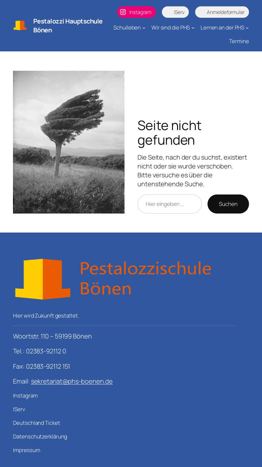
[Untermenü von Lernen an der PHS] (247, 27)
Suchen (228, 203)
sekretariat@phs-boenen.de (72, 381)
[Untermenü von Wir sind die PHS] (193, 27)
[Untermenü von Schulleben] (143, 27)
